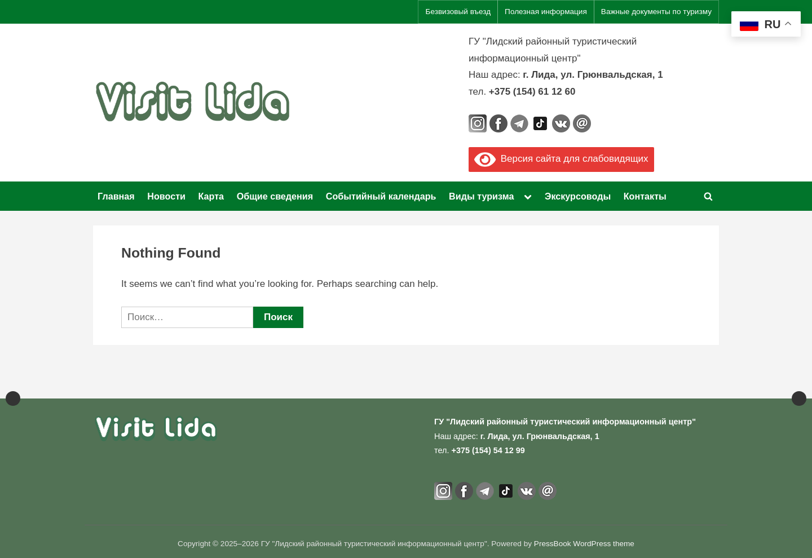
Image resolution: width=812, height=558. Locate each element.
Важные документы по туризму (656, 11)
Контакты (645, 196)
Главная (116, 196)
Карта (211, 196)
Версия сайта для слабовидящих (561, 158)
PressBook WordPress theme (584, 543)
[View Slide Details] (56, 379)
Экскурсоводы (578, 196)
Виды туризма (481, 196)
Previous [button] (13, 379)
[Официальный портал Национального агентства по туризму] (299, 379)
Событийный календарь (381, 196)
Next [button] (799, 379)
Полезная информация (546, 11)
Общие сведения (275, 196)
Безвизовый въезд (458, 11)
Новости (166, 196)
